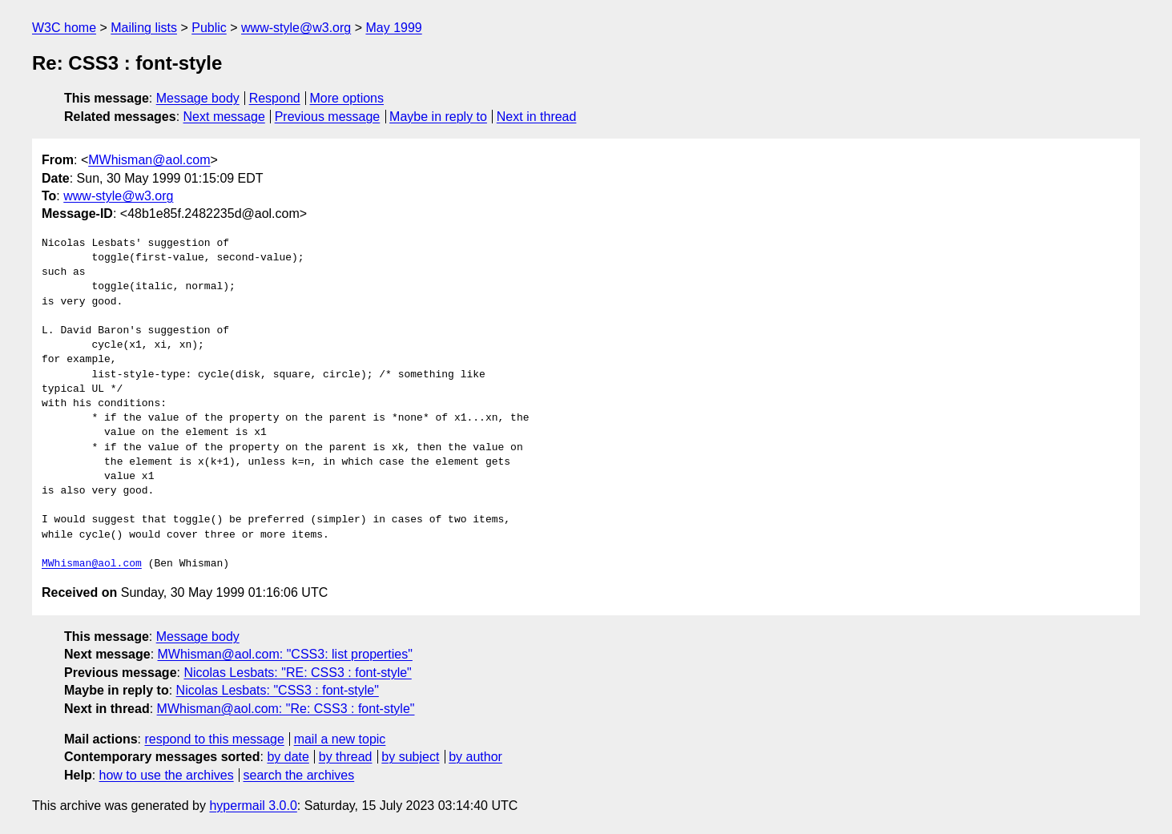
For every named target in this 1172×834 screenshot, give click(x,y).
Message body (198, 98)
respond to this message (214, 739)
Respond (274, 98)
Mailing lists (144, 27)
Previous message (328, 116)
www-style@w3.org (296, 27)
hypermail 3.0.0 (252, 805)
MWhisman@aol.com (149, 160)
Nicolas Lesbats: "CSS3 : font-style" (277, 690)
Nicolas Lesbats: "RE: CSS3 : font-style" (297, 672)
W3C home (64, 27)
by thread (346, 756)
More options (347, 98)
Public (209, 27)
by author (475, 756)
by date (287, 756)
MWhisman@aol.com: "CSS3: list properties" (285, 654)
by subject (410, 756)
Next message (224, 116)
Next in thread (537, 116)
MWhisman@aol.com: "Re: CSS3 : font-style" (286, 708)
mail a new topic (340, 739)
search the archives (299, 775)
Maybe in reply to (438, 116)
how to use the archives (166, 775)
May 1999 (393, 27)
